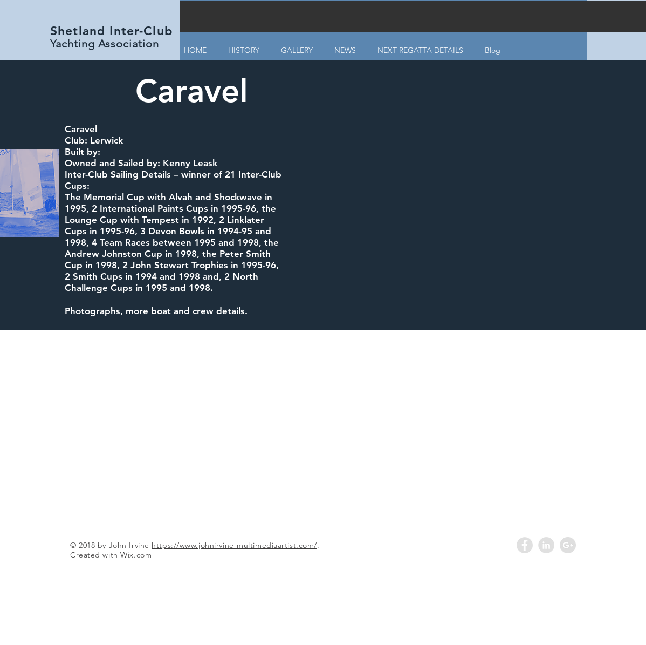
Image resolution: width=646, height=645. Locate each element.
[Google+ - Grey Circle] (568, 545)
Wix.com (136, 555)
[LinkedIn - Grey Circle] (546, 545)
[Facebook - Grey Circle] (525, 545)
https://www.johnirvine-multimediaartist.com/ (234, 545)
